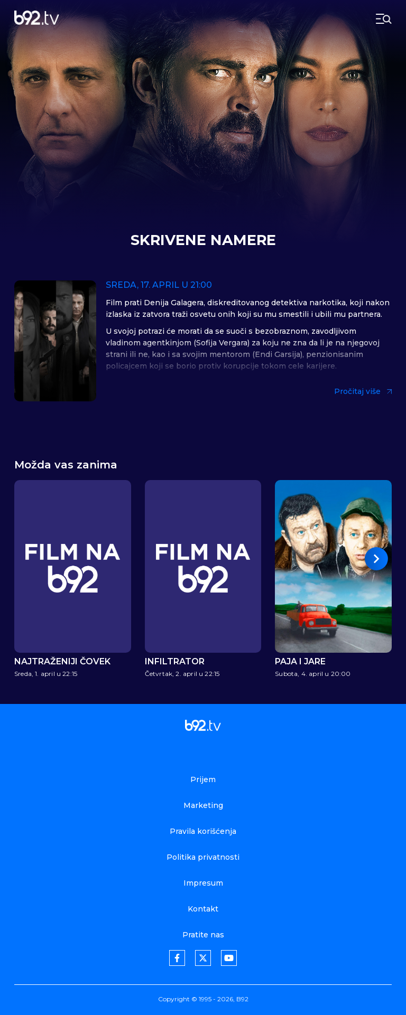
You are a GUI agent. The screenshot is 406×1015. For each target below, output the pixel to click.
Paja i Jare (300, 661)
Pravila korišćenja (203, 831)
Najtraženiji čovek (62, 661)
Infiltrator (175, 661)
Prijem (203, 779)
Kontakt (203, 909)
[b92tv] (36, 19)
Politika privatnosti (203, 857)
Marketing (203, 805)
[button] (376, 558)
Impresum (203, 883)
